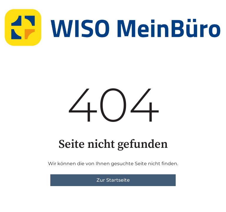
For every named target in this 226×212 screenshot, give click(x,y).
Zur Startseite (113, 180)
